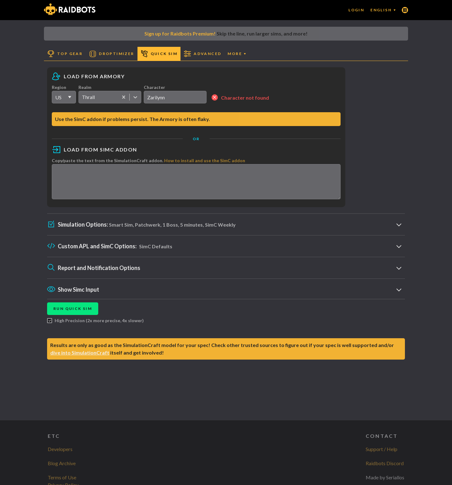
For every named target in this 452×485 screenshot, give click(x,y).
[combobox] (82, 97)
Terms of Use (62, 477)
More (237, 53)
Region (59, 87)
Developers (60, 449)
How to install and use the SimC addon (204, 160)
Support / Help (381, 449)
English (383, 10)
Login (356, 10)
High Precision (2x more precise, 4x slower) (95, 326)
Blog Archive (62, 463)
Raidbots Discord (385, 463)
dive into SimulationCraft (79, 358)
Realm (84, 87)
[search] (175, 97)
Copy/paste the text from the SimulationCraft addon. (148, 160)
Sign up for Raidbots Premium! (180, 33)
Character (154, 87)
